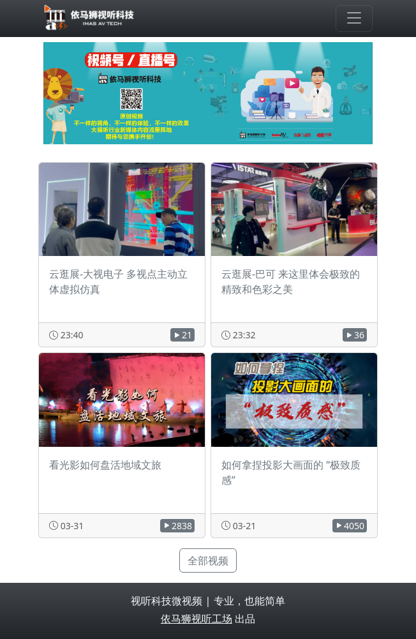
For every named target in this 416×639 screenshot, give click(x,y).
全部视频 (208, 560)
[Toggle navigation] (354, 18)
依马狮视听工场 (196, 619)
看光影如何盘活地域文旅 (105, 465)
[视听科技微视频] (89, 18)
